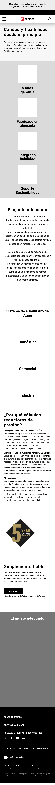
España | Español (20, 757)
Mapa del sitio (38, 769)
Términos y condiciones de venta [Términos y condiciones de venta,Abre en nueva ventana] (21, 769)
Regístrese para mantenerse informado (28, 748)
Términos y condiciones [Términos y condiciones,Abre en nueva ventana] (40, 766)
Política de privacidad (23, 766)
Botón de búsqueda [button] (49, 18)
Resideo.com (9, 766)
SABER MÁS (13, 591)
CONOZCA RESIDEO (16, 717)
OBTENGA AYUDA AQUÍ (18, 725)
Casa (27, 19)
